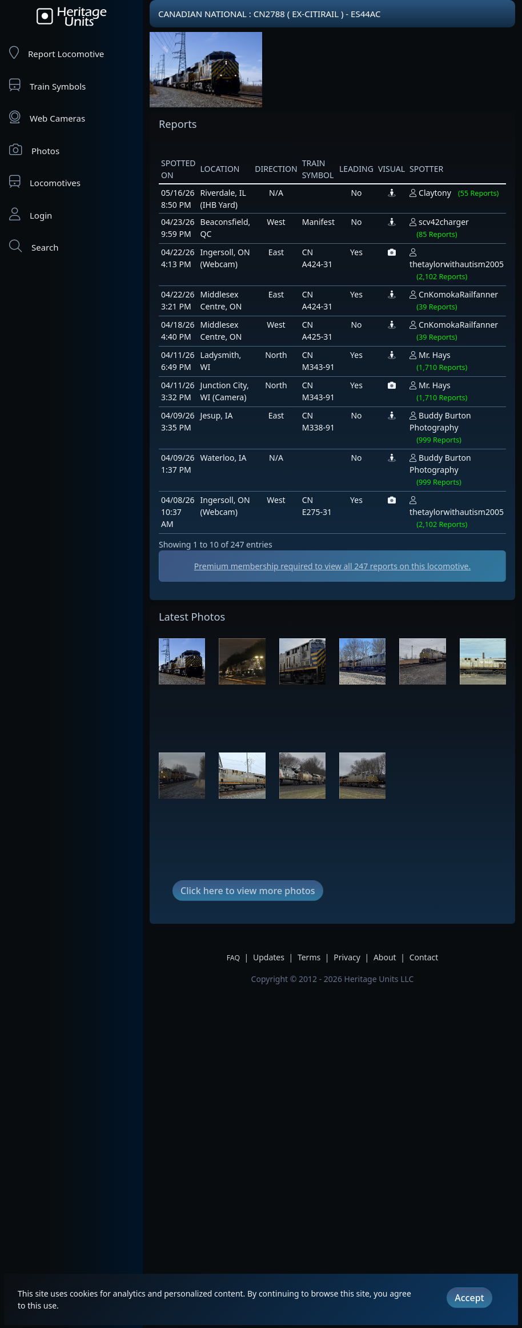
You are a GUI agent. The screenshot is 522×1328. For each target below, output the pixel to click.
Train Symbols (47, 85)
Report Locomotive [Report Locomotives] (56, 52)
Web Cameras (47, 117)
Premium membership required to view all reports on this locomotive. (332, 566)
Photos (34, 149)
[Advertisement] (197, 762)
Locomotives (45, 181)
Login (30, 214)
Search (33, 246)
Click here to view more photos (247, 1233)
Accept (469, 1297)
